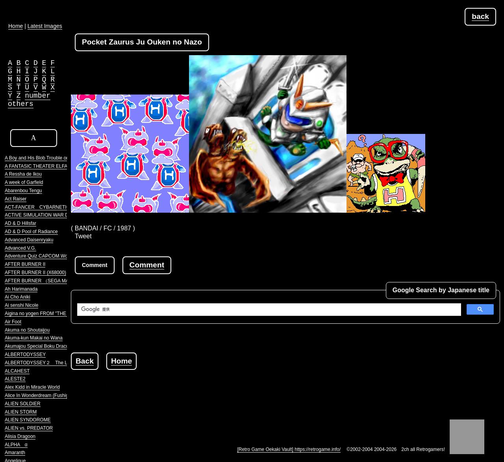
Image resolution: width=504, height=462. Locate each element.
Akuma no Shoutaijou (27, 330)
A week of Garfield (24, 182)
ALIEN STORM (21, 412)
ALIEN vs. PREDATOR (29, 428)
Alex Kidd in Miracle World (32, 387)
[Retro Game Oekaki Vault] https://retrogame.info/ (289, 449)
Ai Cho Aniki (17, 297)
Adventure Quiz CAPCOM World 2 (41, 256)
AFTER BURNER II (25, 264)
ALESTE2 (15, 379)
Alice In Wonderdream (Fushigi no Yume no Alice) (57, 395)
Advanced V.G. (20, 248)
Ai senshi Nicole (21, 305)
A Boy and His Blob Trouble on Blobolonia (48, 158)
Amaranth (15, 452)
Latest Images (45, 26)
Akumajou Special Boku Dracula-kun (43, 346)
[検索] (268, 309)
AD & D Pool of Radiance (31, 231)
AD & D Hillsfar (20, 223)
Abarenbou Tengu (23, 190)
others (20, 104)
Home (121, 361)
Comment (147, 265)
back (480, 16)
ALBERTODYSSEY (25, 354)
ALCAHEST (17, 371)
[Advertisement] (214, 387)
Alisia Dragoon (20, 436)
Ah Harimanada (21, 289)
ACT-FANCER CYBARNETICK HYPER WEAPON (59, 207)
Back (85, 361)
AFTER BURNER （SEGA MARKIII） (44, 281)
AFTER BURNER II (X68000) (35, 272)
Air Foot (13, 322)
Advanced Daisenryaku (29, 240)
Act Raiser (15, 199)
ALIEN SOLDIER (23, 403)
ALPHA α (16, 444)
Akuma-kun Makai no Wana (34, 338)
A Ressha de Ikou (23, 174)
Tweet (83, 236)
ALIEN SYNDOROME (28, 420)
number (37, 96)
